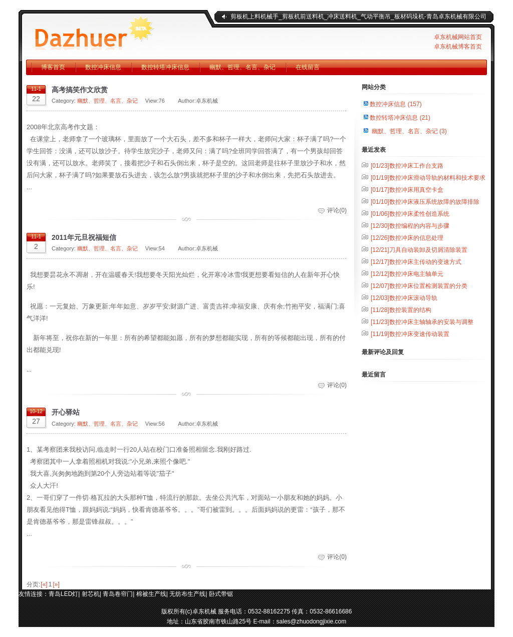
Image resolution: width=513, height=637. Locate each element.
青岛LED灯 (63, 593)
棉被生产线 (151, 593)
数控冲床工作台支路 (407, 165)
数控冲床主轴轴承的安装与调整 (422, 322)
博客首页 (53, 67)
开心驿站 (66, 412)
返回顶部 (479, 607)
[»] (56, 584)
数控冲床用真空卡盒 (407, 189)
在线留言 (308, 67)
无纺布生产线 (187, 593)
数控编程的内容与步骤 (410, 225)
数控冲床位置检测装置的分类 (419, 285)
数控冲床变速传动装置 (410, 334)
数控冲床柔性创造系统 (410, 213)
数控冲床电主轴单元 (407, 273)
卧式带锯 (221, 593)
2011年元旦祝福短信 (84, 237)
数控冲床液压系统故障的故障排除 (425, 201)
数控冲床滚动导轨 (404, 297)
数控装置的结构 (401, 309)
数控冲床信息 (103, 67)
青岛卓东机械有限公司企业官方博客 (114, 30)
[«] (44, 584)
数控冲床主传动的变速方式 (416, 261)
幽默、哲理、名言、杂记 (242, 67)
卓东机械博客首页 (458, 46)
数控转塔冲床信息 (165, 67)
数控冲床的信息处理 (407, 237)
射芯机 (91, 593)
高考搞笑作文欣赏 (80, 90)
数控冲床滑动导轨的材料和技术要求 (428, 177)
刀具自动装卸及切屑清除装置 (419, 249)
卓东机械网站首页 (458, 37)
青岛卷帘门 (118, 593)
